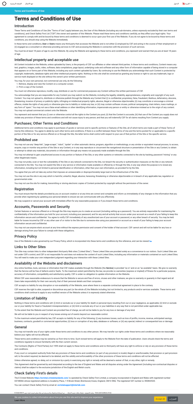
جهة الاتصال (29, 4)
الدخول (176, 4)
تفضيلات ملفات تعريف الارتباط (76, 393)
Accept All (160, 399)
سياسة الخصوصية (89, 393)
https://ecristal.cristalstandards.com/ (51, 378)
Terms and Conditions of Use (103, 393)
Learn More (19, 400)
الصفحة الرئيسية (16, 4)
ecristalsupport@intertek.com (71, 385)
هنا (150, 241)
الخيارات (172, 399)
